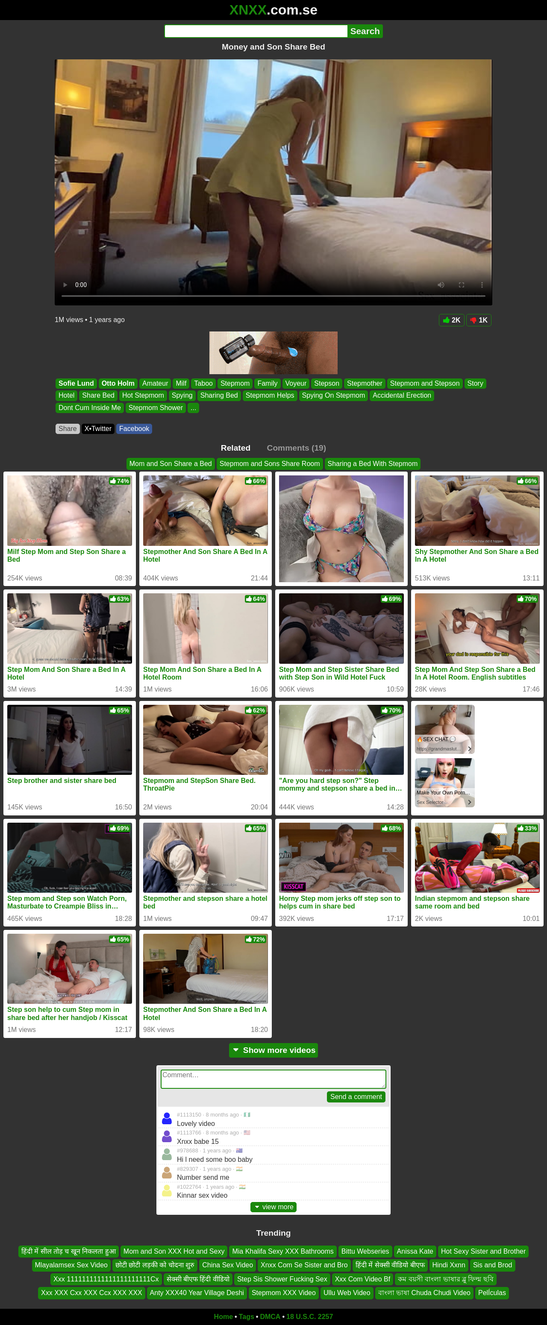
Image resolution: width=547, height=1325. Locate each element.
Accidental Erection (402, 395)
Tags (246, 1316)
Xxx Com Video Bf (363, 1279)
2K (451, 320)
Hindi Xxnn (448, 1265)
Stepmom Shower (156, 407)
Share (68, 428)
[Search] (255, 31)
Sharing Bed (219, 395)
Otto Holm (118, 383)
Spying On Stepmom (333, 395)
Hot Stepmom (143, 395)
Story (475, 383)
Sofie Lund (76, 383)
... (193, 407)
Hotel (66, 395)
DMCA (270, 1316)
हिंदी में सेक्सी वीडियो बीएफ (390, 1265)
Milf (181, 383)
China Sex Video (227, 1265)
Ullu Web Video (347, 1292)
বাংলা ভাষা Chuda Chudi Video (424, 1292)
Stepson (326, 383)
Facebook (134, 428)
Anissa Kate (415, 1251)
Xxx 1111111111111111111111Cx (106, 1279)
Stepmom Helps (270, 395)
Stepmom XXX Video (284, 1292)
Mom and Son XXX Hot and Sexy (174, 1251)
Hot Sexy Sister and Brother (483, 1251)
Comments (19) (296, 447)
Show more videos (274, 1050)
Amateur (155, 383)
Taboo (203, 383)
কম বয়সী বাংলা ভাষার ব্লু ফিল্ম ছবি (446, 1279)
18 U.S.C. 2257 (309, 1316)
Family (267, 383)
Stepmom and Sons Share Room (270, 463)
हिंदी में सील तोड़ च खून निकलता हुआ (68, 1251)
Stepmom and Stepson (425, 383)
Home (223, 1316)
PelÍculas (492, 1292)
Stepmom (235, 383)
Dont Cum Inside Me (90, 407)
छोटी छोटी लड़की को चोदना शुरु (154, 1265)
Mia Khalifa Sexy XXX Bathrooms (282, 1251)
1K (479, 320)
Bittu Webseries (365, 1251)
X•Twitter (98, 428)
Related (235, 447)
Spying (182, 395)
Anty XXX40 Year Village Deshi (197, 1292)
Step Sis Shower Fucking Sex (282, 1279)
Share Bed (98, 395)
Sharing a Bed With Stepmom (373, 463)
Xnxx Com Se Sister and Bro (304, 1265)
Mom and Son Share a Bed (170, 463)
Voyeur (296, 383)
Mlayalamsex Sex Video (71, 1265)
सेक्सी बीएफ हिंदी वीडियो (198, 1279)
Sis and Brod (492, 1265)
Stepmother (364, 383)
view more (273, 1207)
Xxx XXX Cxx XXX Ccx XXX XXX (91, 1292)
